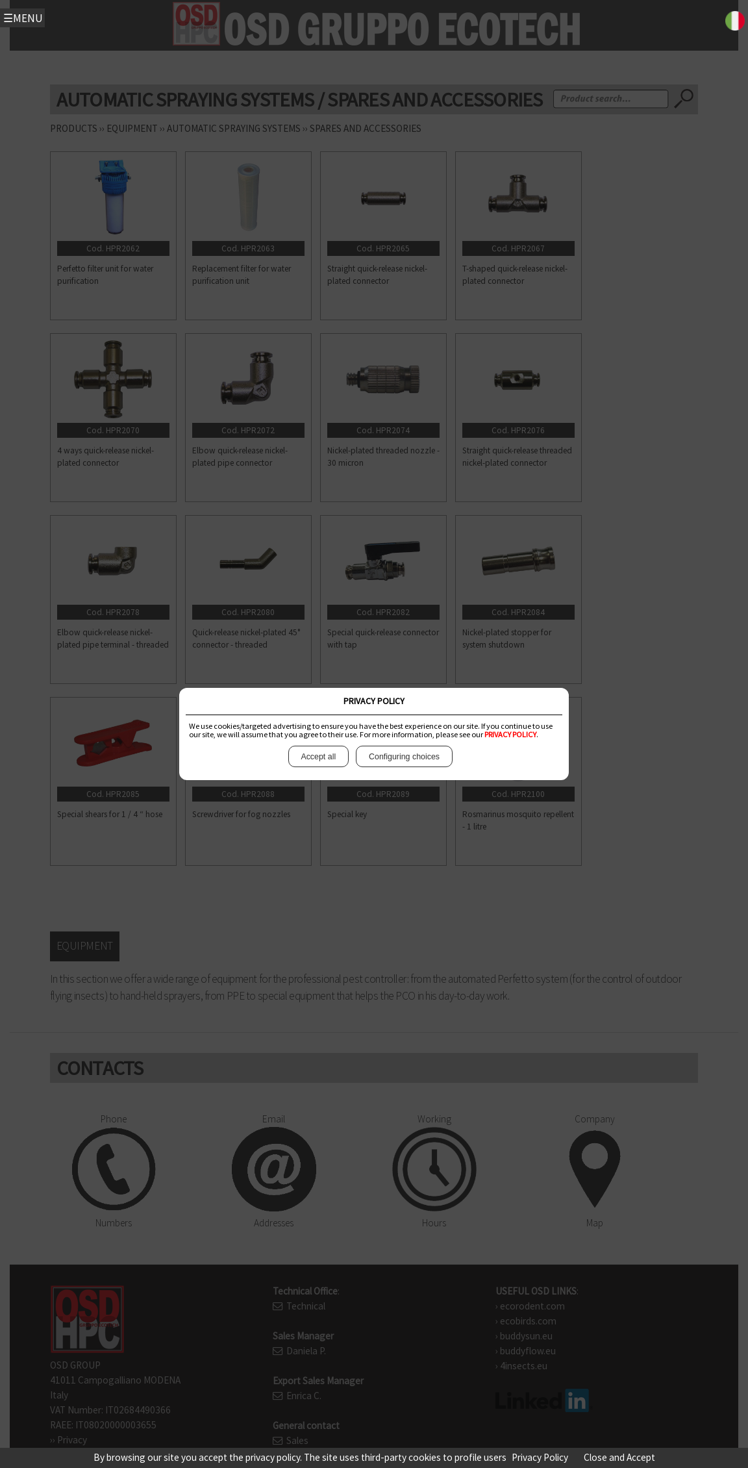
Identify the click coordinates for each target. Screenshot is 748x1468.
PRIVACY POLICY (510, 734)
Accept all (318, 756)
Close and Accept (619, 1457)
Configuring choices (403, 756)
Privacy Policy (540, 1457)
